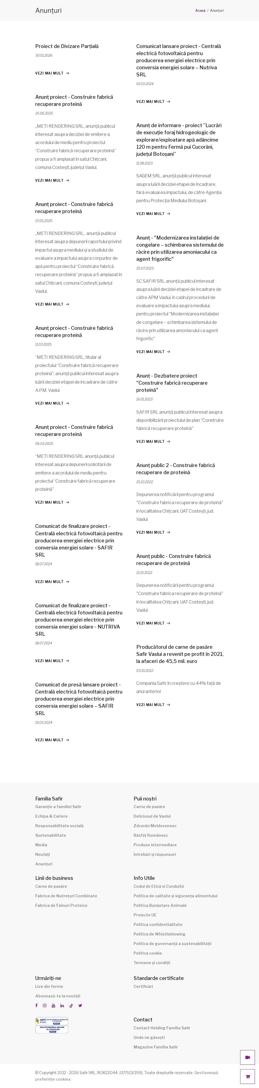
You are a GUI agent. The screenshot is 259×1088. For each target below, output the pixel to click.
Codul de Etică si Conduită (159, 886)
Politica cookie (148, 953)
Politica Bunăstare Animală (160, 905)
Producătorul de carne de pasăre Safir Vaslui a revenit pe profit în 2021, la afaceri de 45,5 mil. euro (179, 654)
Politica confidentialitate (158, 924)
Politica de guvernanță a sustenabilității (172, 943)
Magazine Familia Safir (156, 1047)
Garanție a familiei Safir (58, 806)
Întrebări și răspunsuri (155, 854)
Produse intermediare (155, 844)
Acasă (200, 10)
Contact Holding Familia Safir (162, 1028)
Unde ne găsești (149, 1037)
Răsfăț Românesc (151, 835)
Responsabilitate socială (59, 825)
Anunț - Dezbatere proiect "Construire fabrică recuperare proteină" (172, 383)
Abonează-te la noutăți (57, 996)
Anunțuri (43, 864)
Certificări (143, 986)
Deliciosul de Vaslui (152, 816)
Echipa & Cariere (51, 816)
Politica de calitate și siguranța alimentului (175, 895)
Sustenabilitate (50, 835)
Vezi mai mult (49, 73)
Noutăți (42, 854)
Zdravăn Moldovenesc (155, 825)
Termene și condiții (152, 962)
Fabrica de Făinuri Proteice (61, 905)
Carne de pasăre (149, 806)
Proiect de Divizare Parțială (67, 46)
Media (41, 844)
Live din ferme (49, 986)
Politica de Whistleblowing (160, 934)
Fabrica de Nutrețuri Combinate (66, 895)
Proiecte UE (145, 915)
